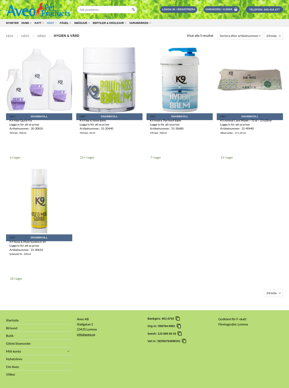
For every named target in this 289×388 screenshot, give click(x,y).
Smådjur (82, 23)
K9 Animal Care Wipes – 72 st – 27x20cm (246, 120)
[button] (178, 9)
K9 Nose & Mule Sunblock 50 (27, 241)
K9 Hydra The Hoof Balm (165, 120)
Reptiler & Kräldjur (109, 23)
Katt (39, 23)
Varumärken (140, 23)
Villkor (10, 374)
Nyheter (12, 22)
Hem (9, 36)
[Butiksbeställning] (240, 36)
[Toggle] (68, 351)
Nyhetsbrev (14, 359)
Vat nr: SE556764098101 (165, 341)
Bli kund (11, 328)
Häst (52, 23)
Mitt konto (13, 351)
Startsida (12, 320)
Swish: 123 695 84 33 (163, 333)
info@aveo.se (86, 334)
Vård (41, 36)
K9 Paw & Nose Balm (93, 120)
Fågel (65, 23)
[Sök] (133, 13)
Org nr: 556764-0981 (162, 326)
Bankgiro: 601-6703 (162, 318)
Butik (9, 335)
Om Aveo (12, 367)
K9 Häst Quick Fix (20, 120)
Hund (26, 23)
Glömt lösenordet (18, 343)
